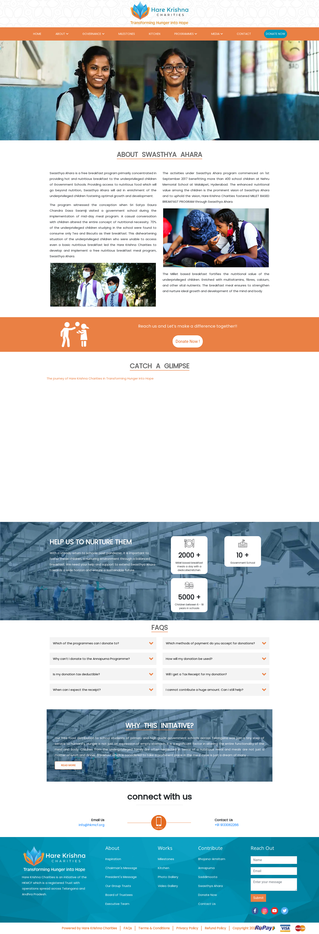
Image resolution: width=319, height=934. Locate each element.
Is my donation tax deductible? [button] (76, 674)
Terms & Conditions (154, 928)
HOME (37, 34)
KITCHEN (154, 34)
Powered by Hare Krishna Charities (89, 928)
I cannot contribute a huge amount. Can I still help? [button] (204, 690)
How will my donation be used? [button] (189, 659)
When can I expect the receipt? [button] (77, 690)
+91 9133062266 (227, 825)
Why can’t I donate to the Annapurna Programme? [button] (91, 659)
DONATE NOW (275, 34)
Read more (68, 765)
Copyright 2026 (245, 928)
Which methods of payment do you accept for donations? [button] (210, 643)
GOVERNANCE (91, 34)
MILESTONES (126, 34)
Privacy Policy (187, 928)
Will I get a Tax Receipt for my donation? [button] (196, 674)
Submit (258, 898)
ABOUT (60, 34)
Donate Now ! (188, 341)
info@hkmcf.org (91, 825)
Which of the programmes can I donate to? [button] (86, 643)
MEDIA (215, 34)
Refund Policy (215, 928)
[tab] (103, 643)
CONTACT (244, 34)
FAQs (127, 928)
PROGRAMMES (184, 34)
